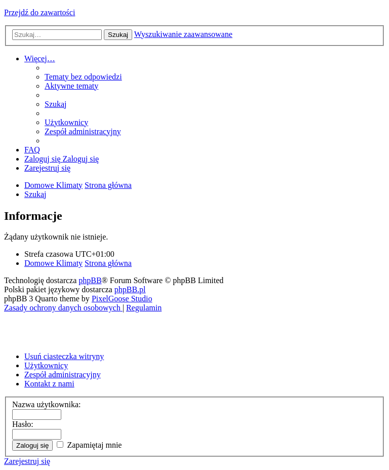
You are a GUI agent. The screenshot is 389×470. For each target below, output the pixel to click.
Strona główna (108, 263)
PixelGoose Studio (122, 298)
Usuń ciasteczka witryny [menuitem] (64, 356)
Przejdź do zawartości (39, 12)
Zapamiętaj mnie (89, 445)
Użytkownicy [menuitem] (46, 365)
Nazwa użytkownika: (46, 404)
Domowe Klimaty (53, 263)
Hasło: (22, 424)
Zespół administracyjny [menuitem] (62, 374)
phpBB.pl (130, 289)
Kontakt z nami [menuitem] (49, 383)
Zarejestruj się (27, 461)
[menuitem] (83, 76)
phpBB (90, 280)
